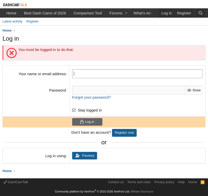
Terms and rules (139, 182)
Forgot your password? (91, 97)
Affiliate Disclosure (142, 191)
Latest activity (12, 21)
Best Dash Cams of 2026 (45, 13)
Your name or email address (42, 74)
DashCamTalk (16, 182)
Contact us (116, 182)
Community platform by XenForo (92, 191)
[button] (126, 13)
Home (11, 13)
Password (57, 90)
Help (181, 182)
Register (32, 21)
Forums (115, 13)
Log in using (55, 156)
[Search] (200, 13)
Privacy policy (164, 182)
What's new (143, 13)
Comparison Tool (88, 13)
